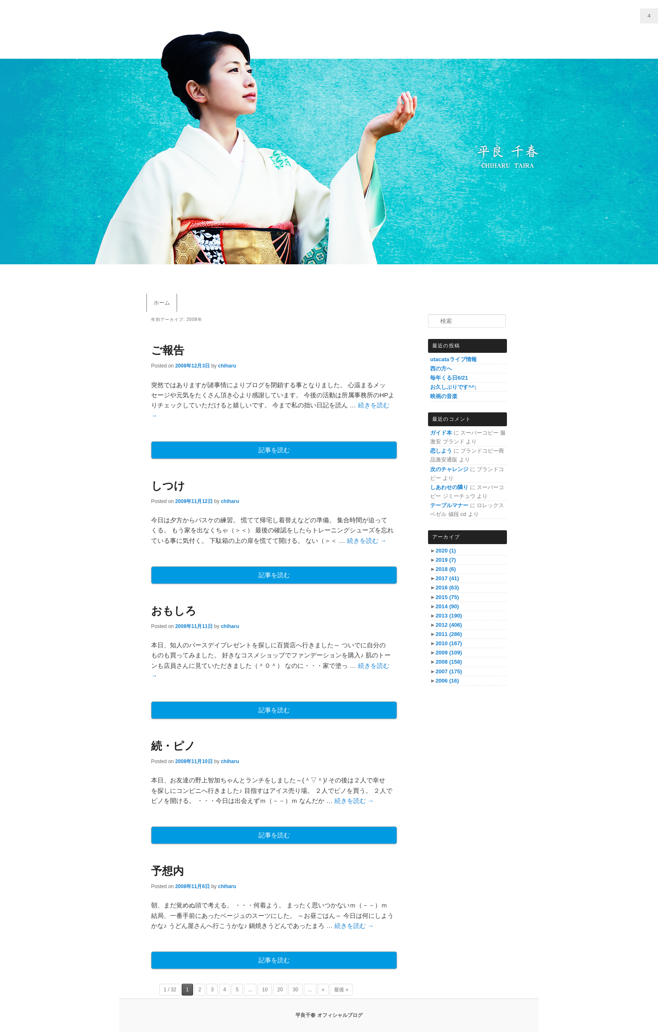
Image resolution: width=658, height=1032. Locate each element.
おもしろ (173, 611)
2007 (449, 671)
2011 (449, 634)
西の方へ (441, 368)
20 (280, 990)
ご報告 (167, 350)
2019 (446, 560)
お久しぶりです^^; (453, 387)
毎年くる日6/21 (449, 378)
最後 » (341, 990)
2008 (449, 662)
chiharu (227, 366)
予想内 (167, 871)
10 (264, 990)
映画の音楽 (443, 396)
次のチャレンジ (449, 469)
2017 (447, 578)
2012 (449, 625)
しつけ (168, 486)
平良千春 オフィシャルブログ (328, 1015)
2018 (446, 569)
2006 (447, 681)
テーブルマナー (449, 505)
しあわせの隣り (449, 487)
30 (295, 990)
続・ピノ (173, 746)
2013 (449, 615)
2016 (447, 587)
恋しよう (441, 451)
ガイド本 (441, 433)
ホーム (162, 303)
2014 (447, 606)
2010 (449, 643)
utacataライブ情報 (453, 359)
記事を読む (274, 449)
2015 (447, 597)
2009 (449, 652)
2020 (446, 550)
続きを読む (366, 540)
